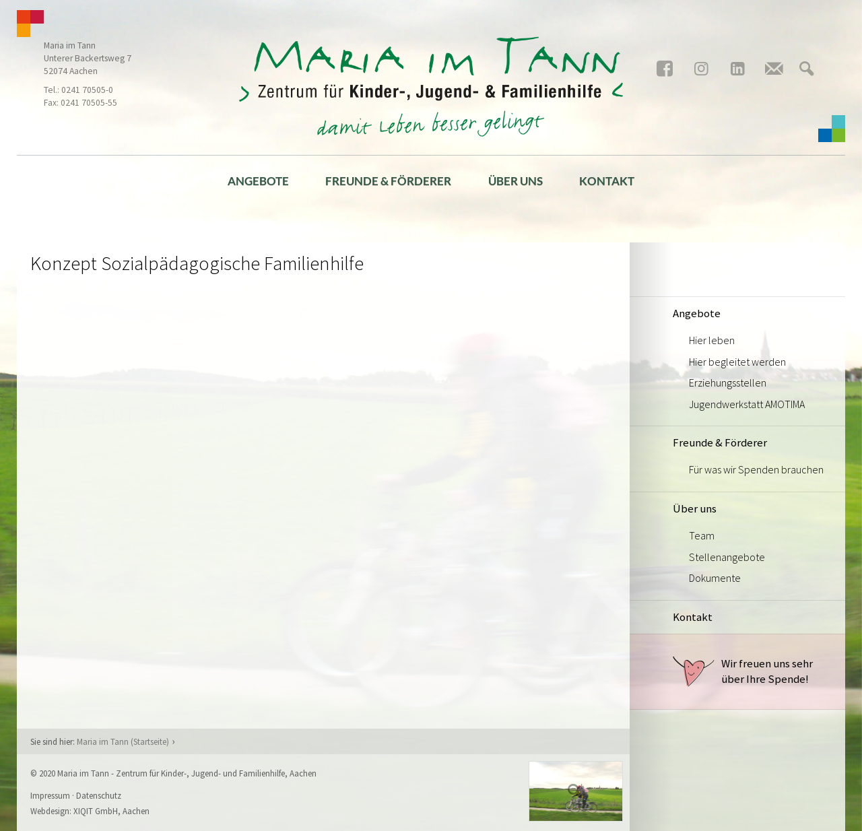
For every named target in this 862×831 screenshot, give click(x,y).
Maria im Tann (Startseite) (123, 741)
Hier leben (712, 340)
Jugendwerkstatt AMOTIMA (747, 404)
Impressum (50, 795)
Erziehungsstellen (727, 382)
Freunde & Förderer (388, 181)
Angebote (258, 181)
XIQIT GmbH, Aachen (111, 810)
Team (702, 535)
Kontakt (606, 181)
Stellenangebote (727, 557)
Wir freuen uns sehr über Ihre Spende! (743, 671)
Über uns (515, 181)
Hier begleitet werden (737, 361)
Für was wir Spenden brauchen (756, 469)
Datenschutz (98, 795)
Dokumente (715, 578)
